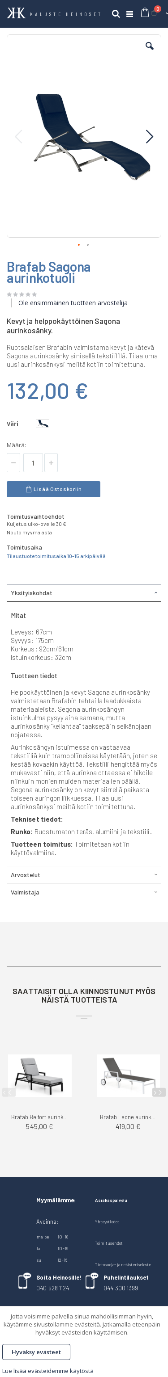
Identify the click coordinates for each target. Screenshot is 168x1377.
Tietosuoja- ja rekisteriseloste (123, 1264)
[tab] (84, 593)
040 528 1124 (52, 1288)
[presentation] (159, 1092)
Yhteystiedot (107, 1221)
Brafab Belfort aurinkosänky (40, 1117)
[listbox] (44, 424)
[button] (149, 53)
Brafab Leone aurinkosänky (128, 1117)
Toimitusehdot (109, 1243)
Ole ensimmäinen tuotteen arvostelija (73, 302)
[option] (42, 423)
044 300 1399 (120, 1288)
